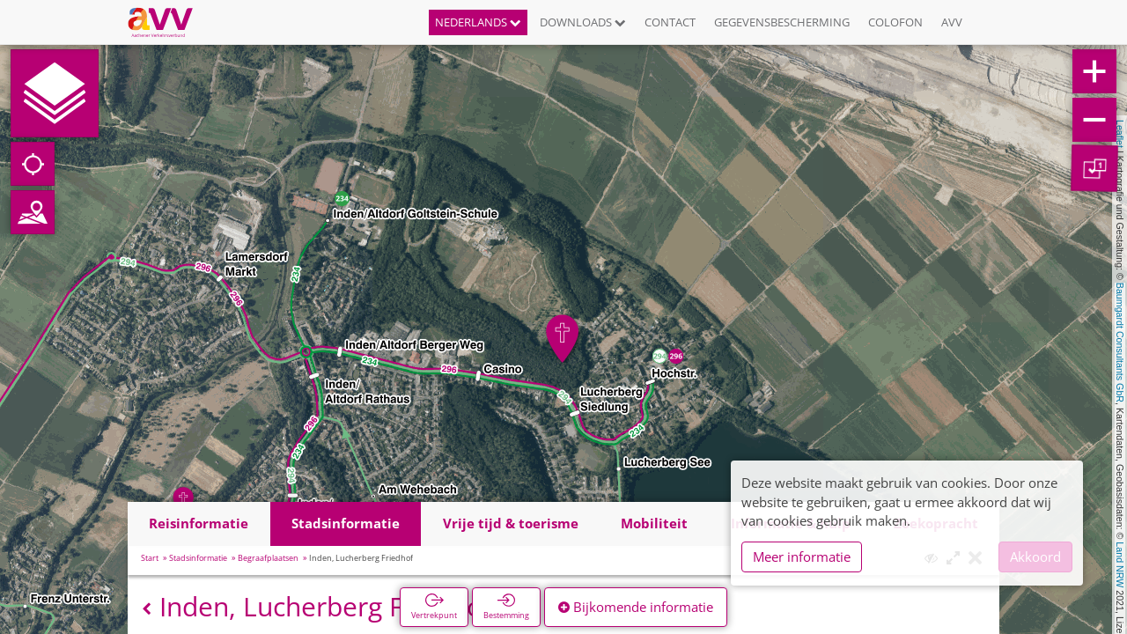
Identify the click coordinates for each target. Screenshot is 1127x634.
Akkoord (1035, 556)
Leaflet (1120, 134)
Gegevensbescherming (782, 22)
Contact (670, 22)
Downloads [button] (583, 22)
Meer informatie (802, 556)
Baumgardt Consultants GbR (1120, 342)
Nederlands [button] (478, 22)
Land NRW (1120, 564)
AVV (951, 22)
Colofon (895, 22)
